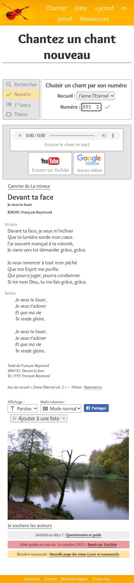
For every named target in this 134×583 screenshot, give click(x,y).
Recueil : (66, 96)
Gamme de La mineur (29, 186)
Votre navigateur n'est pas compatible (66, 135)
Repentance (93, 387)
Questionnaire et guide (83, 534)
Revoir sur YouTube (102, 544)
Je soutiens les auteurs (30, 525)
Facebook (32, 578)
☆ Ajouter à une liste (35, 418)
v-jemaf (104, 8)
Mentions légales (74, 578)
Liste (81, 8)
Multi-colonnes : (53, 402)
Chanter (56, 8)
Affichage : (16, 402)
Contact (50, 578)
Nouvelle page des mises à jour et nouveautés (84, 554)
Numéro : (70, 107)
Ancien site (101, 578)
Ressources (94, 18)
